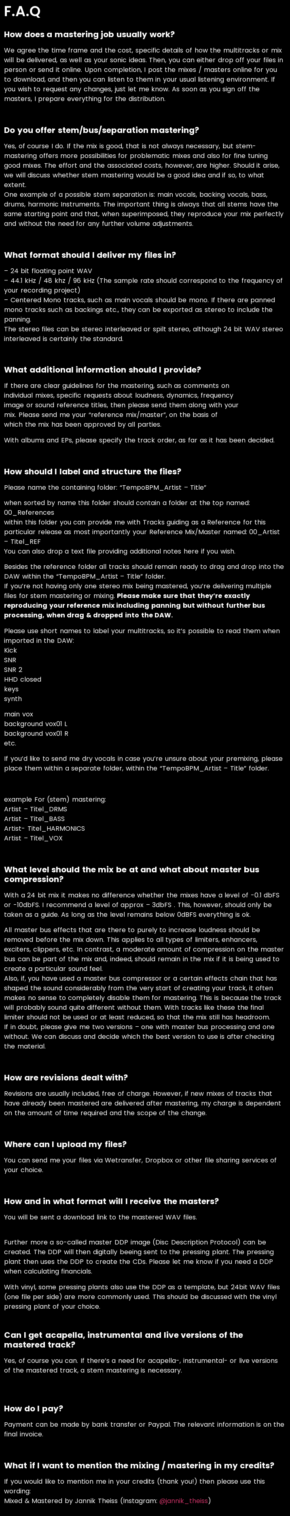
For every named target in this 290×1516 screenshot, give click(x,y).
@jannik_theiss (183, 1500)
